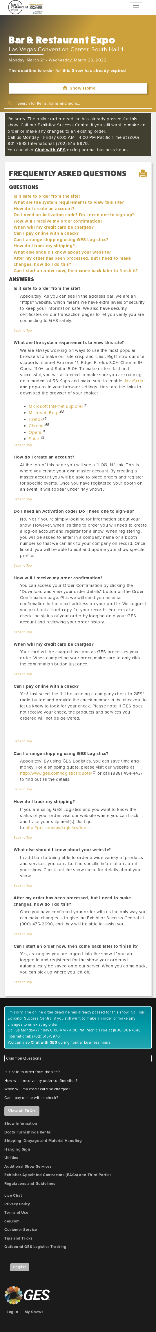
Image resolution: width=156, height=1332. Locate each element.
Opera (35, 432)
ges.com (11, 1221)
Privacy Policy (17, 1204)
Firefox (36, 419)
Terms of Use (16, 1212)
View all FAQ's (22, 1111)
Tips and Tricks (18, 1238)
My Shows (34, 1312)
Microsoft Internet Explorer (56, 406)
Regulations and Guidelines (29, 1183)
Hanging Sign (17, 1149)
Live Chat (13, 1195)
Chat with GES (50, 149)
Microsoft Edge (44, 412)
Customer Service (20, 1229)
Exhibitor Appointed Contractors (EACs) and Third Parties (58, 1175)
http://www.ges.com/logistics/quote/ (56, 773)
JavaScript (134, 380)
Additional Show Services (27, 1166)
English (20, 1267)
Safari (35, 438)
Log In (13, 1312)
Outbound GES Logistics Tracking (35, 1246)
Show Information (20, 1123)
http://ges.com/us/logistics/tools (58, 827)
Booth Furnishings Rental (27, 1132)
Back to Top (23, 330)
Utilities (11, 1158)
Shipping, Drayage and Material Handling (43, 1140)
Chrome (37, 425)
